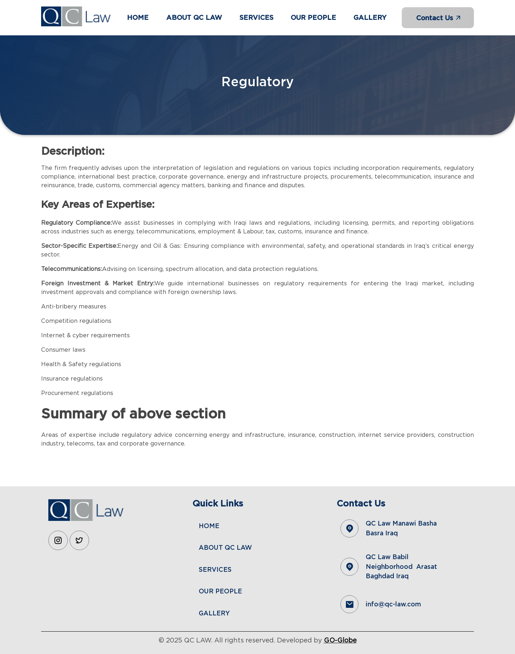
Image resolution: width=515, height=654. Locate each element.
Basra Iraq (382, 533)
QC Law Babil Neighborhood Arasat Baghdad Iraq (401, 566)
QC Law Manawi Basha (402, 523)
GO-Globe (340, 640)
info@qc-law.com (393, 604)
